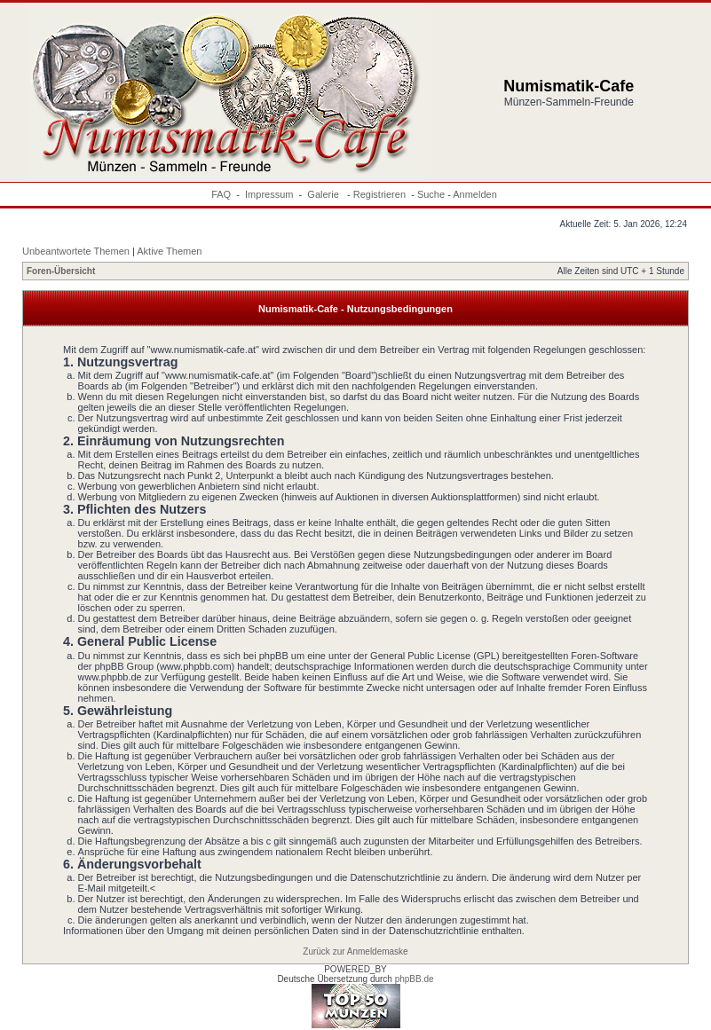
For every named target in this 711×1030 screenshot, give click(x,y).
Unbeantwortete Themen (76, 251)
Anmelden (475, 194)
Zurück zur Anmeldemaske (355, 951)
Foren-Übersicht (61, 271)
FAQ (221, 194)
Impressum (269, 194)
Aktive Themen (169, 251)
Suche (431, 194)
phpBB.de (414, 979)
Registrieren (379, 194)
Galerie (324, 194)
